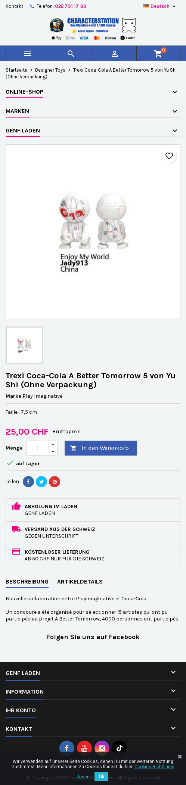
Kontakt (14, 6)
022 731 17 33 (71, 6)
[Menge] (38, 448)
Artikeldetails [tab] (80, 581)
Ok (101, 776)
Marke (13, 396)
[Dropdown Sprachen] (160, 6)
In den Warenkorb (99, 448)
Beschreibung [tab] (27, 581)
